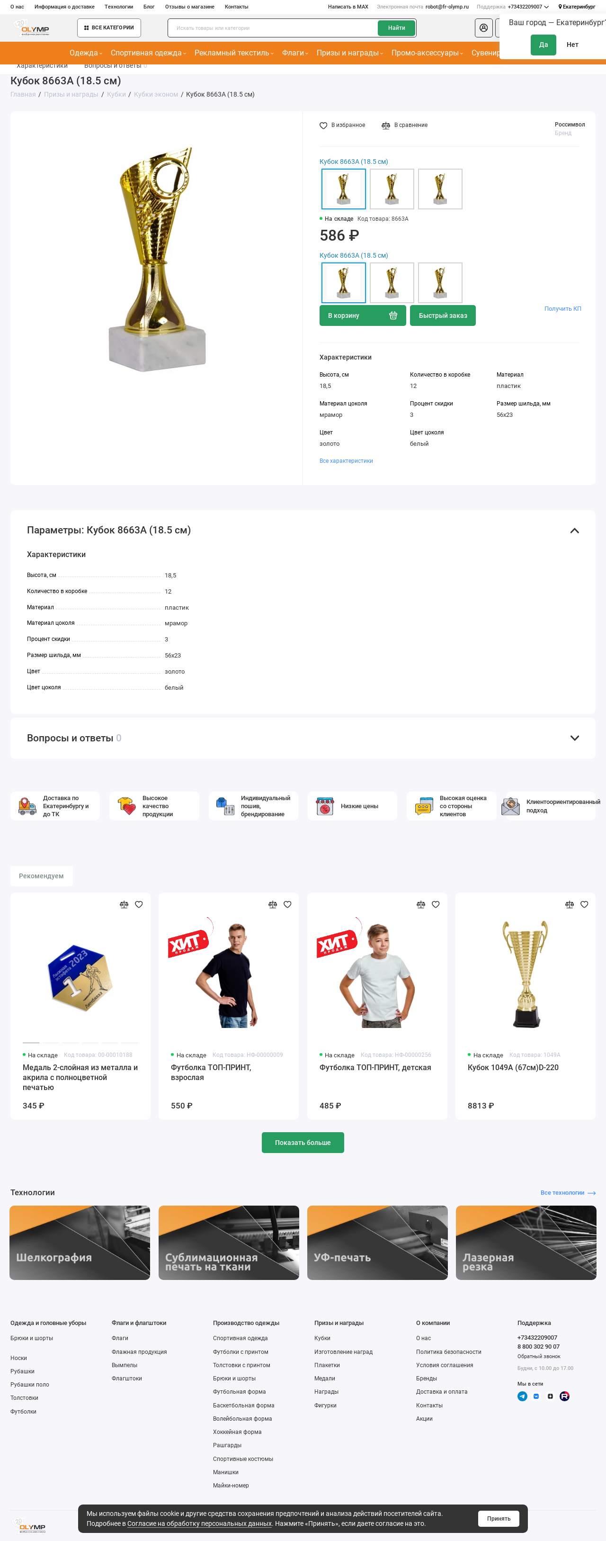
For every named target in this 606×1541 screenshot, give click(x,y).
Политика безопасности (448, 1352)
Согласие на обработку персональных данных (199, 1523)
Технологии (119, 7)
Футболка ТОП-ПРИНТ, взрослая (211, 1072)
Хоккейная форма (237, 1432)
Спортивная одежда (149, 52)
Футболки (23, 1411)
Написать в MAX (348, 7)
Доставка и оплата (442, 1391)
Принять (499, 1518)
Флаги (295, 52)
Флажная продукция (139, 1352)
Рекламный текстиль (234, 52)
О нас (17, 7)
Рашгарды (227, 1445)
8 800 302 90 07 (538, 1346)
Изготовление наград (343, 1352)
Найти (396, 28)
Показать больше (303, 1142)
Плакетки (327, 1365)
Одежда (86, 52)
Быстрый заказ (443, 315)
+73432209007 (513, 7)
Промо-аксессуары (427, 52)
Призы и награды (350, 52)
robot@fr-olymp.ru (423, 7)
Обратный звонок (539, 1356)
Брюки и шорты (31, 1338)
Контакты (237, 7)
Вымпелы (124, 1365)
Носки (18, 1358)
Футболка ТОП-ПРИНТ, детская (375, 1067)
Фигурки (325, 1405)
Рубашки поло (29, 1384)
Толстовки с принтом (241, 1365)
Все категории (109, 28)
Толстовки (24, 1398)
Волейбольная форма (242, 1418)
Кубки (322, 1338)
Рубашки (22, 1371)
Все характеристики (346, 461)
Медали (324, 1378)
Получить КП (562, 308)
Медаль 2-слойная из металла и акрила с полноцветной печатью (80, 1077)
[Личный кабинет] (484, 27)
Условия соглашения (444, 1365)
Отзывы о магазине (189, 7)
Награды (326, 1391)
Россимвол (570, 124)
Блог (149, 7)
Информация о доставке (65, 7)
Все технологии (568, 1192)
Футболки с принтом (240, 1352)
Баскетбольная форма (244, 1405)
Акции (424, 1418)
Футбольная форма (239, 1391)
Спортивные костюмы (243, 1459)
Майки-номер (231, 1485)
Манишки (226, 1472)
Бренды (426, 1378)
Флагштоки (127, 1378)
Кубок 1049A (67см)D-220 (513, 1067)
